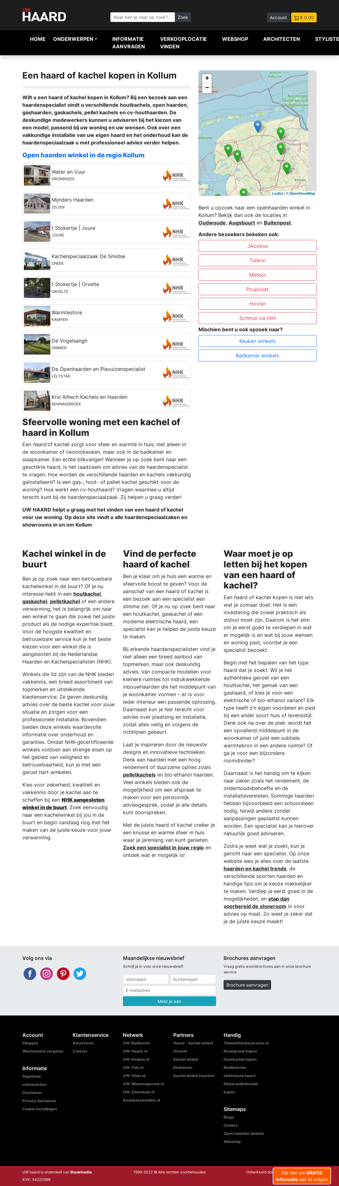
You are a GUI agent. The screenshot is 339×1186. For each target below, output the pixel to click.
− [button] (207, 88)
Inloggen (30, 1043)
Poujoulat (257, 289)
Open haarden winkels (244, 1133)
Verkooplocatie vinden (183, 43)
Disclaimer (32, 1092)
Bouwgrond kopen (240, 1051)
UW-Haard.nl (135, 1051)
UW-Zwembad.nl (138, 1092)
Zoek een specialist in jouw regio (163, 847)
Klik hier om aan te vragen (302, 1176)
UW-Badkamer (136, 1043)
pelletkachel (65, 601)
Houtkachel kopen (240, 1059)
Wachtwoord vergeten (42, 1051)
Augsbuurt (242, 222)
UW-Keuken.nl (136, 1059)
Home (38, 39)
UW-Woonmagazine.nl (143, 1083)
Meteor (257, 275)
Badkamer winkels (257, 355)
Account (278, 17)
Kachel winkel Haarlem (193, 1075)
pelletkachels (139, 775)
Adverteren (83, 1043)
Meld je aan (169, 1001)
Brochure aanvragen (247, 985)
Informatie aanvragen (128, 43)
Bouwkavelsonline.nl (141, 1100)
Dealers (231, 1125)
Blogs (229, 1117)
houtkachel (87, 594)
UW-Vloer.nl (134, 1075)
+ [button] (207, 79)
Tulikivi (257, 260)
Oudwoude (212, 222)
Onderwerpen (73, 39)
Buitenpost (277, 222)
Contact (80, 1051)
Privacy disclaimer (39, 1100)
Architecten (281, 39)
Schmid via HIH (257, 318)
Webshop (235, 39)
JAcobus (257, 246)
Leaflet (277, 193)
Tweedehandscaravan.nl (246, 1043)
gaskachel (34, 601)
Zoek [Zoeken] (183, 17)
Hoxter (257, 304)
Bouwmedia (81, 1172)
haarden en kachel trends (255, 868)
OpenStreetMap (302, 193)
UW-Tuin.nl (133, 1067)
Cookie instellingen (39, 1109)
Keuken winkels (257, 341)
